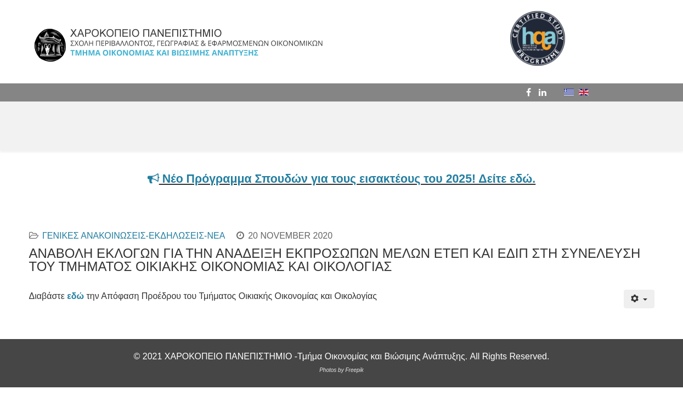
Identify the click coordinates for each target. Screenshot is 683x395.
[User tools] (639, 299)
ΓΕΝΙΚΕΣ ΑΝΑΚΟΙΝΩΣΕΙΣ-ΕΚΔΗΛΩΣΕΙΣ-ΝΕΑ (133, 235)
